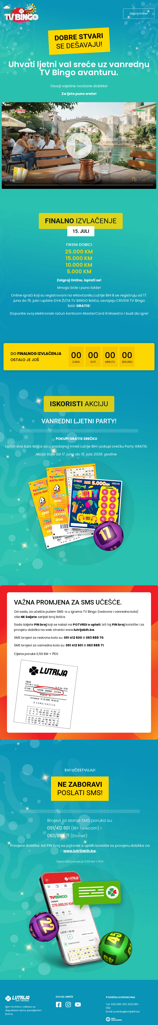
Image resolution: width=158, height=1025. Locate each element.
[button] (79, 41)
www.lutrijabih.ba (79, 854)
